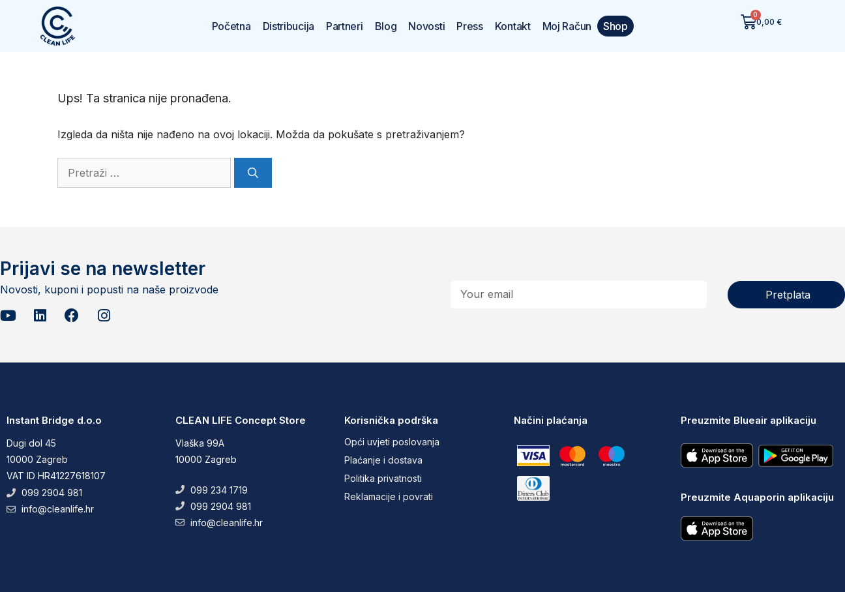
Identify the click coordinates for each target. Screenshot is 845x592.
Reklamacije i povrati (388, 496)
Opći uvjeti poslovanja (391, 441)
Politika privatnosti (383, 478)
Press (469, 26)
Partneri (344, 26)
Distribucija (288, 26)
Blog (386, 26)
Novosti (426, 26)
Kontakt (513, 26)
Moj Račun (566, 26)
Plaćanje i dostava (383, 460)
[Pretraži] (253, 173)
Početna (231, 26)
